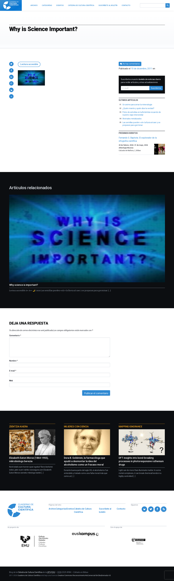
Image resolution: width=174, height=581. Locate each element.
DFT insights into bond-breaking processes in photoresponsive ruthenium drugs (141, 461)
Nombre (13, 361)
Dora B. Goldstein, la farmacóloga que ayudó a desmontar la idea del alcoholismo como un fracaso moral (84, 461)
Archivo (52, 508)
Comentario (15, 335)
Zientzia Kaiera (18, 426)
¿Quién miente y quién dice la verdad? (138, 108)
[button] (11, 64)
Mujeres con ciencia (76, 426)
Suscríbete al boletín (105, 510)
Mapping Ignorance (130, 426)
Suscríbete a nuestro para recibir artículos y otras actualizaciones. (141, 80)
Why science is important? (23, 284)
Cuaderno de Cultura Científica (29, 575)
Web (11, 381)
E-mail (12, 371)
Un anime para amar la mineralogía (137, 104)
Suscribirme (156, 88)
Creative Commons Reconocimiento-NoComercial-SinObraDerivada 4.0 (84, 575)
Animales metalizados (132, 119)
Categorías (61, 508)
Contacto (121, 508)
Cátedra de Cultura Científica (83, 510)
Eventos (70, 508)
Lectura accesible (29, 64)
